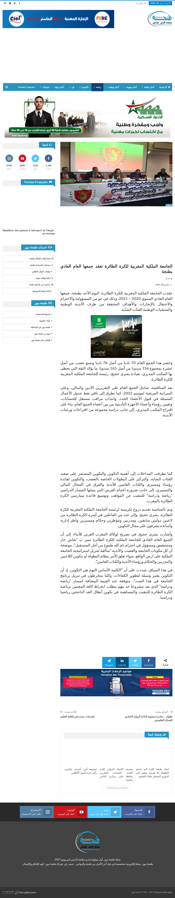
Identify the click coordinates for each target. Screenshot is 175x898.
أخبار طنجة (149, 87)
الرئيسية (164, 87)
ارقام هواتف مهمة (44, 278)
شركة (13, 892)
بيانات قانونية (44, 321)
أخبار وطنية (114, 87)
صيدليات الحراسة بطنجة (41, 265)
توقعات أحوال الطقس (41, 271)
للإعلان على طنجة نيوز (40, 340)
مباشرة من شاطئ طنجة (41, 284)
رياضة (98, 87)
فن (72, 87)
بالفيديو (85, 87)
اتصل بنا (141, 3)
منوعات (46, 87)
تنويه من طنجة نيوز (42, 334)
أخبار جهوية (131, 87)
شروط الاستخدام (43, 314)
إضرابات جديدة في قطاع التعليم (77, 716)
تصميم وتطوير (30, 892)
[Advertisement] (87, 54)
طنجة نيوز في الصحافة (40, 327)
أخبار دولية (59, 87)
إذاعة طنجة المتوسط (41, 291)
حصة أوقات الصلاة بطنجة (41, 258)
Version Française (26, 87)
